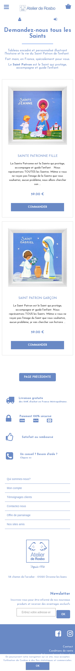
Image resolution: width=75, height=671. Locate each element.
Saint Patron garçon (37, 298)
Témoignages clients (19, 497)
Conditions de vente (61, 650)
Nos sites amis (16, 524)
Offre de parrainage (18, 515)
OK (37, 666)
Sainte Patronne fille (38, 156)
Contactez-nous (16, 506)
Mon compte (14, 488)
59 (37, 194)
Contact (68, 646)
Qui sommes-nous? (18, 479)
